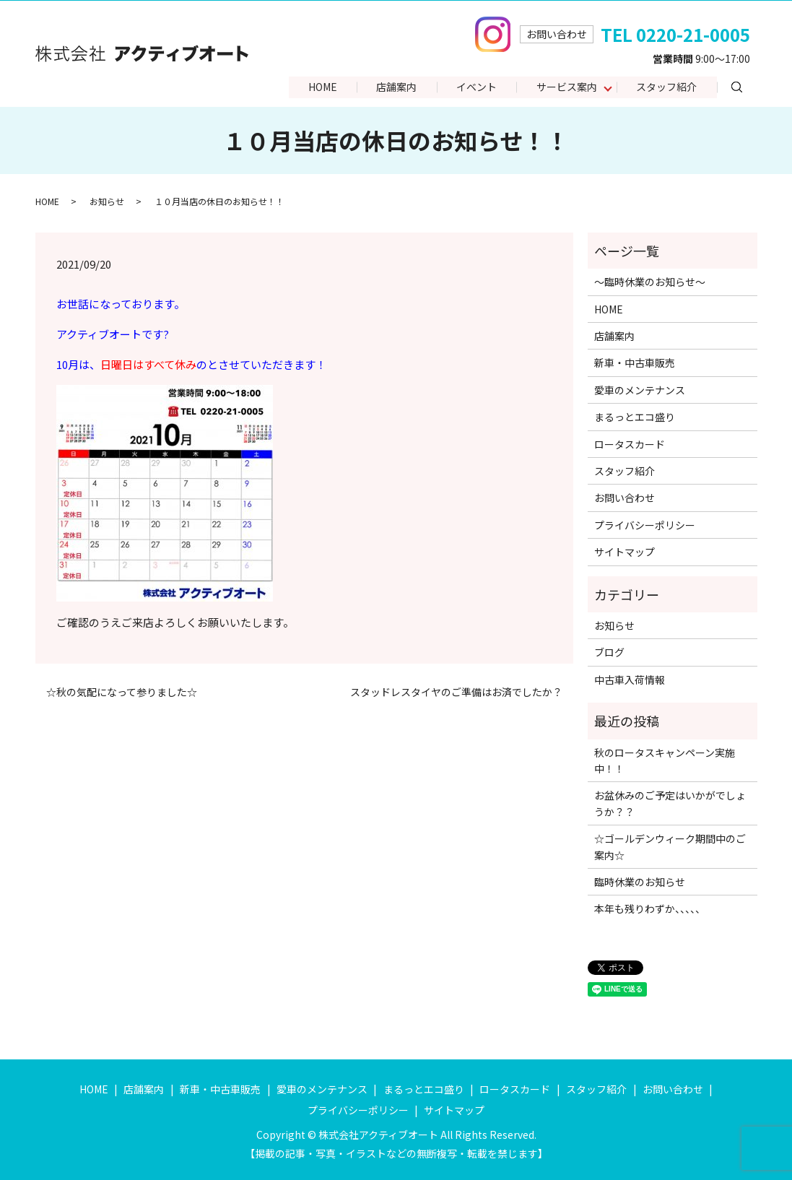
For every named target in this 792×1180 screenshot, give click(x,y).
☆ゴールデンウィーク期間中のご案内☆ (670, 846)
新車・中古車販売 (634, 362)
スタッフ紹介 (666, 87)
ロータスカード (629, 444)
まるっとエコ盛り (634, 416)
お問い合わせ (624, 497)
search (747, 86)
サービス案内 (565, 87)
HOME (318, 87)
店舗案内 (393, 87)
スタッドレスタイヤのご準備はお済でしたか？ (456, 692)
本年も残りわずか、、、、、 (649, 908)
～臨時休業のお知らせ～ (649, 281)
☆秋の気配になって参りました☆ (121, 692)
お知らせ (107, 201)
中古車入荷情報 (629, 679)
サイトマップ (624, 552)
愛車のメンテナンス (639, 390)
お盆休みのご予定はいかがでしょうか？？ (670, 803)
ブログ (609, 652)
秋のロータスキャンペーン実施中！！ (664, 760)
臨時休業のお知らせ (639, 882)
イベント (474, 87)
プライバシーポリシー (644, 525)
